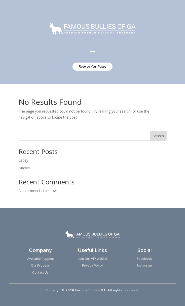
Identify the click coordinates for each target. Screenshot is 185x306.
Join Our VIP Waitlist (92, 259)
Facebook (144, 259)
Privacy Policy (92, 265)
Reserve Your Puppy (92, 66)
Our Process (40, 265)
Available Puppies (40, 259)
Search (158, 135)
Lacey (23, 160)
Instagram (144, 265)
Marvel (24, 168)
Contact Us (40, 272)
